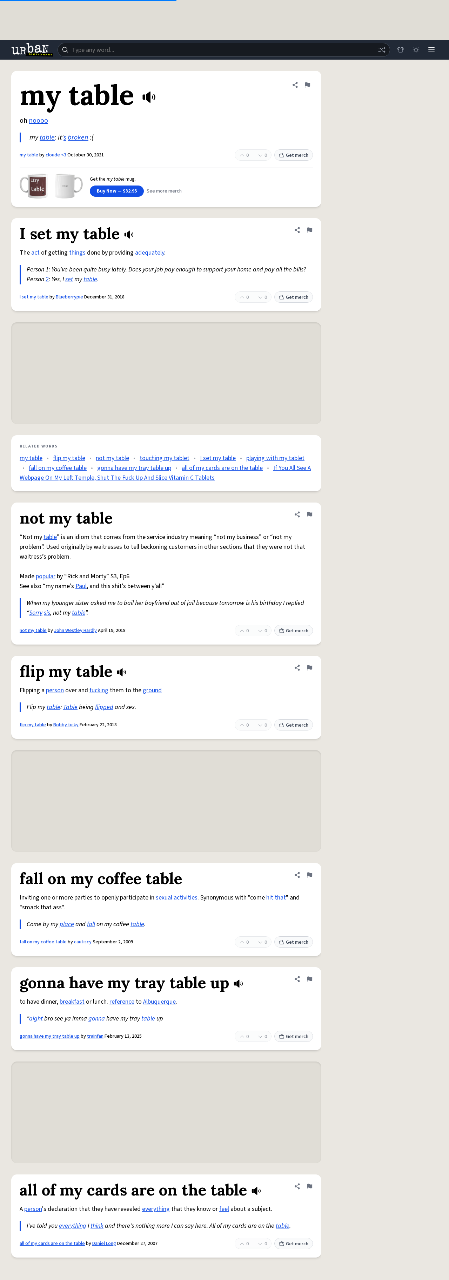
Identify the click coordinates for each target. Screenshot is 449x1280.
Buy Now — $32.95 (117, 191)
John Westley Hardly (75, 630)
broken (78, 137)
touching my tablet (164, 458)
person (55, 690)
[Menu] (431, 49)
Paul (81, 586)
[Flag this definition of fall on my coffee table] (309, 875)
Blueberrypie (70, 297)
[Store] (400, 49)
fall (91, 924)
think (97, 1225)
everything (156, 1209)
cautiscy (83, 941)
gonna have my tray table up (134, 468)
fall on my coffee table (58, 468)
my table (29, 155)
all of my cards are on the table (222, 468)
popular (45, 576)
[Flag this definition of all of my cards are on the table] (309, 1186)
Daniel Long (104, 1243)
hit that (276, 897)
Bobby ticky (66, 724)
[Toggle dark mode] (416, 49)
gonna (96, 1018)
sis (47, 612)
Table (70, 707)
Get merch (293, 155)
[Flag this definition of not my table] (309, 514)
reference (121, 1001)
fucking (98, 690)
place (67, 924)
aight (36, 1018)
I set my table (34, 297)
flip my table (69, 458)
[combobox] (224, 50)
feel (224, 1209)
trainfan (95, 1036)
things (77, 252)
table (47, 137)
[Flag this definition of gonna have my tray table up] (309, 979)
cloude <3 (56, 155)
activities (185, 897)
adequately (149, 252)
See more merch (164, 191)
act (35, 252)
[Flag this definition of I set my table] (309, 230)
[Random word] (381, 50)
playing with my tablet (275, 458)
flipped (104, 707)
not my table (112, 458)
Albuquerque (159, 1001)
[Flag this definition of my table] (307, 84)
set (69, 279)
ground (152, 690)
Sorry (35, 612)
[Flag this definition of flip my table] (309, 667)
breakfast (72, 1001)
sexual (164, 897)
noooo (38, 121)
